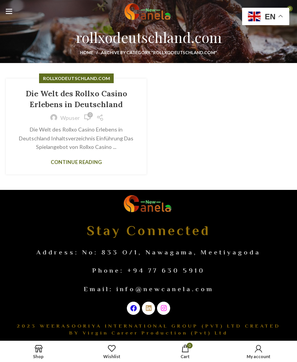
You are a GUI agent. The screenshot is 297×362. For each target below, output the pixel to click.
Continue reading (76, 162)
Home (86, 52)
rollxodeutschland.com (76, 78)
